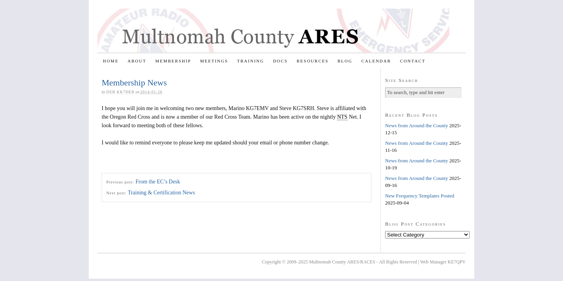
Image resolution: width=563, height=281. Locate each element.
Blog (344, 61)
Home (110, 61)
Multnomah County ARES (273, 30)
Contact (412, 61)
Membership (173, 61)
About (136, 61)
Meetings (214, 61)
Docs (280, 61)
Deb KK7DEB (120, 92)
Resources (313, 61)
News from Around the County (416, 125)
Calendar (376, 61)
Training (250, 61)
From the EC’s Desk (157, 182)
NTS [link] (342, 117)
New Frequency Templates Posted (419, 196)
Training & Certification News (161, 193)
